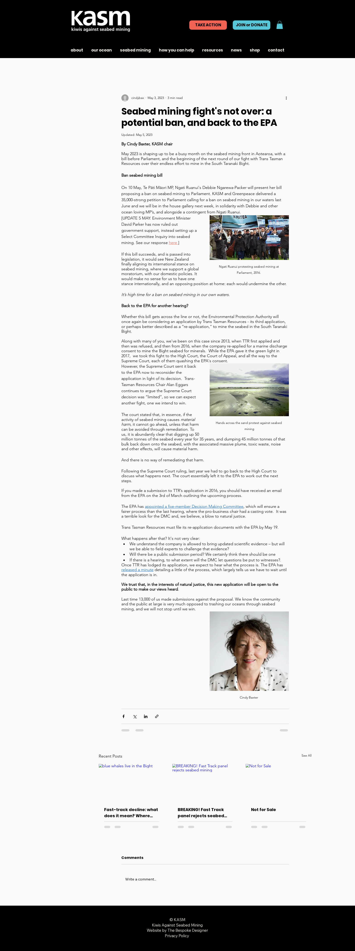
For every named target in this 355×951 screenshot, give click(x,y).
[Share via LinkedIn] (146, 716)
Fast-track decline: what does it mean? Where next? (131, 813)
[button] (279, 25)
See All (307, 755)
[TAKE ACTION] (208, 25)
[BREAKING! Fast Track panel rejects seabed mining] (205, 782)
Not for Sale (263, 809)
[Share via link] (157, 716)
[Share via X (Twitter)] (134, 716)
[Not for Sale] (279, 782)
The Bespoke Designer (188, 930)
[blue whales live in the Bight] (132, 782)
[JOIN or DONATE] (251, 25)
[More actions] (286, 98)
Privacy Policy (177, 935)
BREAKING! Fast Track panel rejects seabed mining (201, 813)
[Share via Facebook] (123, 716)
